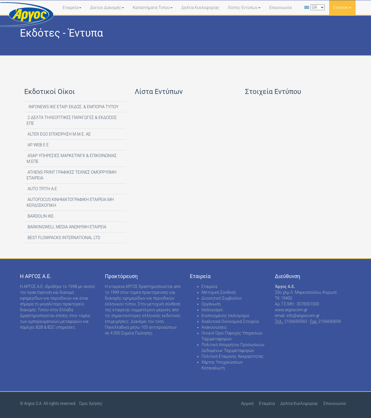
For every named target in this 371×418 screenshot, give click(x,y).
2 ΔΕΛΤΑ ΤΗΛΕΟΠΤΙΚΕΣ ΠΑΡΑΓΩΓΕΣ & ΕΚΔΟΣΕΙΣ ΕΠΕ (72, 120)
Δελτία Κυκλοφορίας (200, 7)
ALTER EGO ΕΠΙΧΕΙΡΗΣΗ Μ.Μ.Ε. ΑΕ (59, 134)
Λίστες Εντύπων (244, 7)
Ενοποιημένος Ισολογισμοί (226, 315)
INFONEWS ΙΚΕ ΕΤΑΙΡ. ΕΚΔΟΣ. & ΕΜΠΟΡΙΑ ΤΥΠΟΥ (73, 106)
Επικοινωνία (280, 7)
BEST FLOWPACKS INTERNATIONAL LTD (63, 237)
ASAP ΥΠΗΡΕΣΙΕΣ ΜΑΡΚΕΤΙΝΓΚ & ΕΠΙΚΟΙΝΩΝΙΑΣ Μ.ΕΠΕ (72, 158)
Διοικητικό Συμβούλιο (222, 298)
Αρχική (247, 403)
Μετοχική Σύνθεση (219, 292)
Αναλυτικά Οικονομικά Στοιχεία (230, 321)
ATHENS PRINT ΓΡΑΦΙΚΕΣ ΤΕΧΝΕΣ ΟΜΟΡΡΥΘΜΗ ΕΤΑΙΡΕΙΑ (72, 175)
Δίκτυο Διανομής (107, 7)
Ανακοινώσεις (214, 327)
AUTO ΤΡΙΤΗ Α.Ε (42, 188)
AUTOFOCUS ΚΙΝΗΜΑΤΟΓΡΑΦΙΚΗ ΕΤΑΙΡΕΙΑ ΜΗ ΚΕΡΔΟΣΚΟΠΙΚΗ (70, 202)
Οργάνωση (211, 304)
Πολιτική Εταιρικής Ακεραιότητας (233, 356)
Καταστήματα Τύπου (153, 7)
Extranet (342, 7)
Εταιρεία (72, 7)
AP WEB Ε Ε (38, 145)
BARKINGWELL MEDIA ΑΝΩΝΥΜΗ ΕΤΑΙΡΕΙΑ (67, 227)
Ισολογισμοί (212, 309)
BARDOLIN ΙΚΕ (40, 216)
